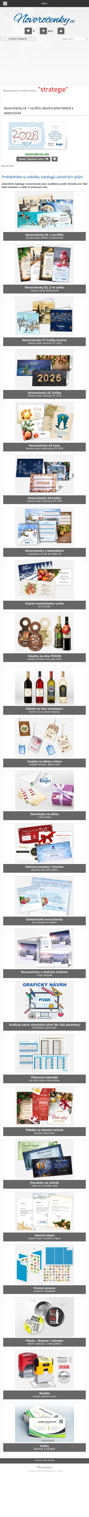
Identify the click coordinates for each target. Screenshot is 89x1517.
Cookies (60, 1471)
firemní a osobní (44, 1447)
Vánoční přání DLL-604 (37, 154)
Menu (45, 3)
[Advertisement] (44, 62)
